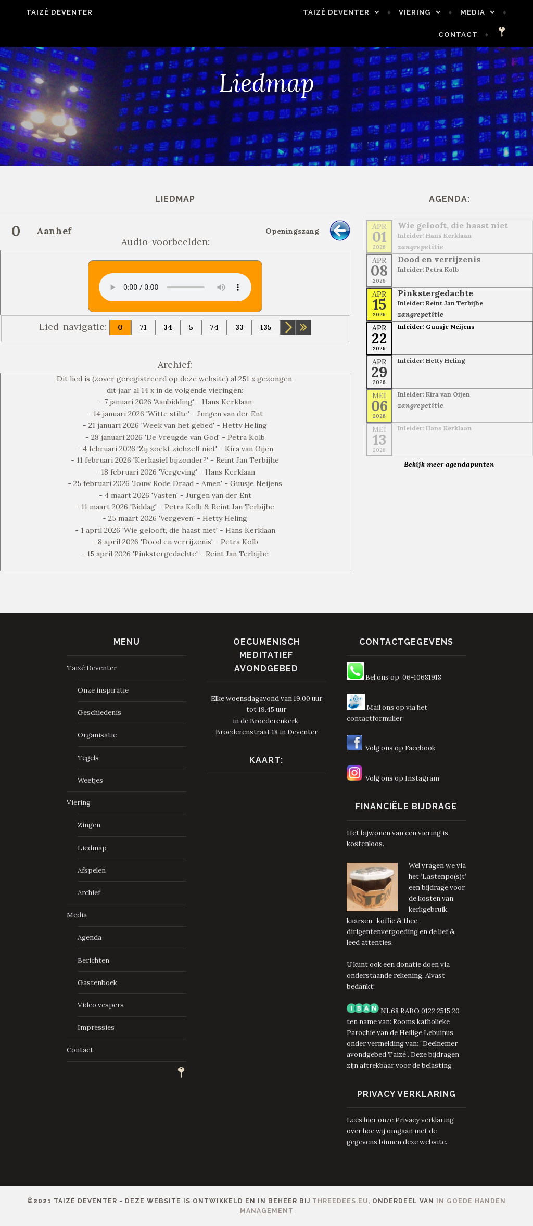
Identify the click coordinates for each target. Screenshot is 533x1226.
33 (239, 327)
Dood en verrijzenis (439, 259)
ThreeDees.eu (340, 1201)
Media (485, 12)
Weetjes (90, 780)
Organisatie (97, 735)
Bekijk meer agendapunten (449, 464)
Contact (471, 35)
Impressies (96, 1027)
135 (266, 327)
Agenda (89, 937)
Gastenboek (97, 982)
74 (214, 327)
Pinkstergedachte (435, 293)
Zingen (89, 825)
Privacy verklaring (424, 1120)
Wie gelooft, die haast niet (453, 225)
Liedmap (92, 848)
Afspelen (92, 870)
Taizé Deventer (47, 12)
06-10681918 (421, 677)
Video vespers (101, 1005)
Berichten (93, 960)
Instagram (422, 778)
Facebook (420, 748)
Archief (89, 892)
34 (167, 327)
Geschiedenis (99, 712)
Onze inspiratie (103, 690)
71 (143, 327)
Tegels (88, 758)
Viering (427, 12)
